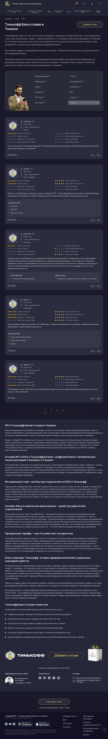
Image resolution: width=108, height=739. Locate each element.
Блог (65, 720)
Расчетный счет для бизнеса (23, 3)
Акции (68, 12)
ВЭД (49, 12)
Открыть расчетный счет (14, 11)
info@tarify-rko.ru (70, 716)
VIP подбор (67, 723)
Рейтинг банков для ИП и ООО (82, 11)
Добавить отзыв (90, 24)
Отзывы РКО (98, 11)
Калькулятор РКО (58, 11)
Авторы (86, 734)
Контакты (67, 727)
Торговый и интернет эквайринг (35, 11)
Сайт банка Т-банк (54, 702)
